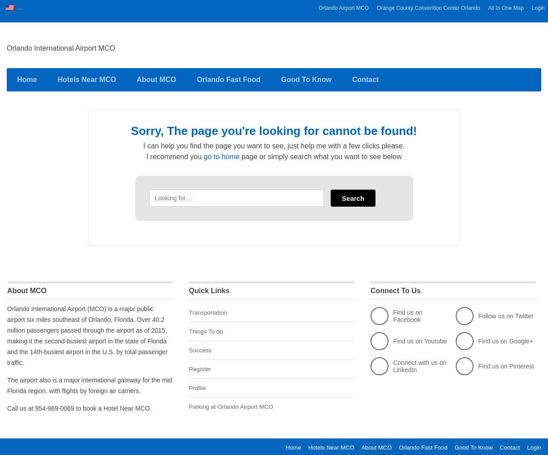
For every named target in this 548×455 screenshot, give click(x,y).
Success (201, 344)
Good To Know (306, 75)
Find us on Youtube (409, 337)
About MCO (156, 75)
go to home (222, 152)
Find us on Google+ (494, 337)
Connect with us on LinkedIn (408, 362)
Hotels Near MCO (86, 75)
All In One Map (505, 8)
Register (200, 363)
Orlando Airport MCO (344, 8)
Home (27, 75)
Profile (198, 381)
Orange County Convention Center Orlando (428, 8)
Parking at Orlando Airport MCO (233, 399)
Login (538, 8)
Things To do (207, 326)
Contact (365, 75)
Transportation (209, 308)
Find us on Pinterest (495, 362)
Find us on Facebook (396, 312)
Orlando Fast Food (228, 75)
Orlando (26, 8)
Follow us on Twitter (494, 312)
